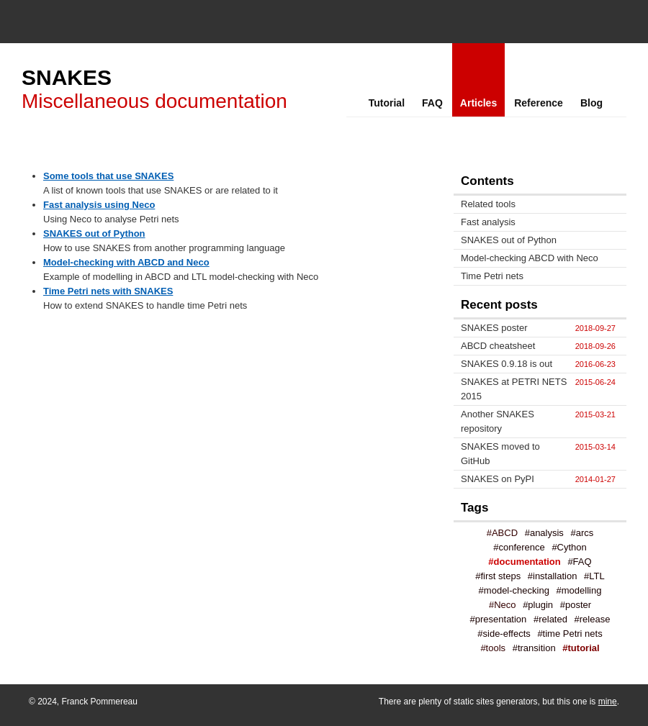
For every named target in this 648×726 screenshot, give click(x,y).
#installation (552, 576)
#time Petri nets (569, 633)
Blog (591, 103)
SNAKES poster (494, 327)
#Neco (502, 604)
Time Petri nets (492, 276)
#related (550, 619)
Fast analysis (488, 222)
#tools (492, 648)
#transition (534, 648)
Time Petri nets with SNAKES (108, 291)
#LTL (594, 576)
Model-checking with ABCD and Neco (126, 262)
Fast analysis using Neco (99, 204)
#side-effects (503, 633)
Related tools (488, 204)
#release (593, 619)
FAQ (432, 103)
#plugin (538, 604)
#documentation (524, 561)
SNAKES (67, 77)
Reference (538, 103)
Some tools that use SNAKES (108, 176)
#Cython (569, 547)
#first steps (498, 576)
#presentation (498, 619)
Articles (478, 103)
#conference (519, 547)
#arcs (582, 532)
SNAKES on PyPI (497, 478)
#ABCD (502, 532)
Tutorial (387, 103)
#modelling (579, 590)
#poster (575, 604)
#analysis (544, 532)
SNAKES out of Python (94, 233)
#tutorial (580, 648)
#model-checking (514, 590)
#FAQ (579, 561)
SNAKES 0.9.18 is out (506, 363)
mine (607, 701)
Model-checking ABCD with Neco (529, 258)
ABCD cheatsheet (498, 345)
